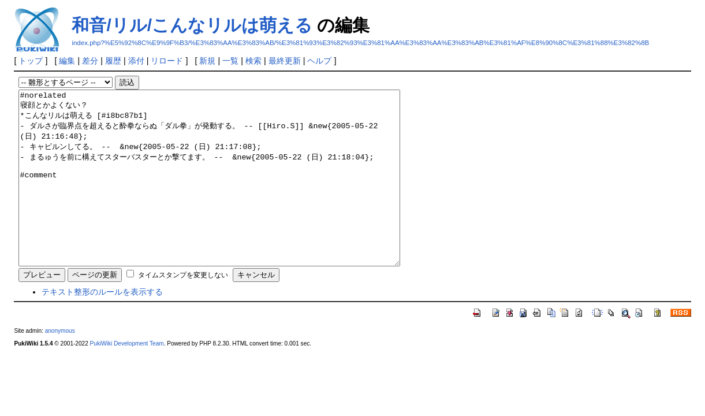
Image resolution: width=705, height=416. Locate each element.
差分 (90, 60)
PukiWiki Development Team (127, 378)
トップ (30, 60)
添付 (136, 60)
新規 (207, 60)
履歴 (113, 60)
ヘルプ (319, 60)
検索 (253, 60)
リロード (167, 60)
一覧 (230, 60)
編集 (67, 60)
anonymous (60, 365)
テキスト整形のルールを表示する (102, 326)
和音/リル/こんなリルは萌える (192, 25)
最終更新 (284, 60)
